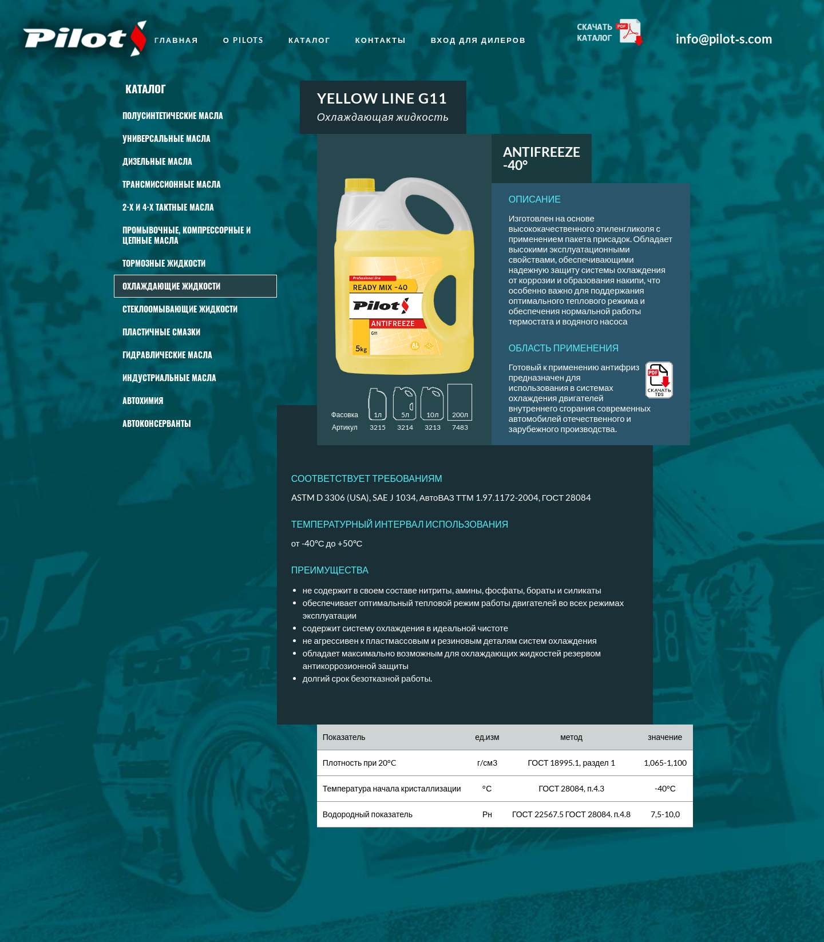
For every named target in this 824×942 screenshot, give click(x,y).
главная (176, 40)
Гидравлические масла (167, 355)
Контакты (380, 40)
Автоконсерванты (156, 423)
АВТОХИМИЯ (142, 400)
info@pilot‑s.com (724, 39)
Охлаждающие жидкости (171, 286)
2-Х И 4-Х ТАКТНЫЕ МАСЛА (168, 207)
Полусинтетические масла (172, 115)
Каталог (309, 40)
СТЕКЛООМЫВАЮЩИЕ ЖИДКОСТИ (179, 309)
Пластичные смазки (161, 332)
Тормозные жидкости (163, 263)
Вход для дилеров (478, 40)
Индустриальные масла (169, 377)
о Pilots (243, 40)
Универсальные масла (166, 138)
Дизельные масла (157, 161)
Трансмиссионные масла (171, 184)
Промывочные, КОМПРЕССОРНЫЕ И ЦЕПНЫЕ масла (186, 235)
